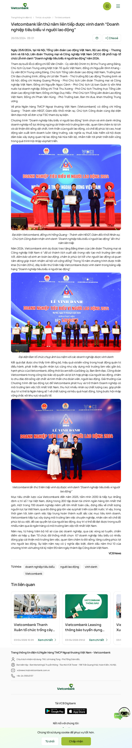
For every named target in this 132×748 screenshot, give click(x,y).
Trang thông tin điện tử (21, 17)
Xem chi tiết (45, 640)
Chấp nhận (76, 741)
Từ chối (49, 741)
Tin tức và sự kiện (43, 17)
